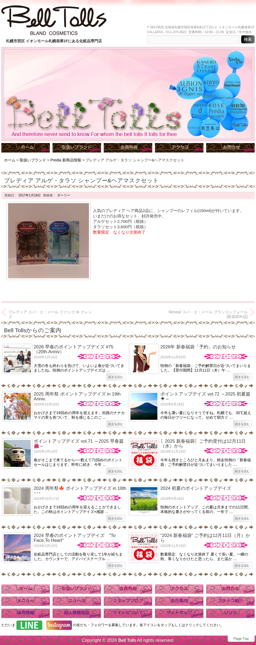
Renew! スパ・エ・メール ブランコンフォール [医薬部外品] (208, 314)
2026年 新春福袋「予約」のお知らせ (198, 346)
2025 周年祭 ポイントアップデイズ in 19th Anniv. (77, 396)
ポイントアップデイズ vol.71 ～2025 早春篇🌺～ (79, 444)
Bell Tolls (127, 640)
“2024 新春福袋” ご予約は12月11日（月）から (205, 538)
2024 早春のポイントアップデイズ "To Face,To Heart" (75, 538)
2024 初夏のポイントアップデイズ (195, 488)
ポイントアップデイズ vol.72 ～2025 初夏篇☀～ (205, 396)
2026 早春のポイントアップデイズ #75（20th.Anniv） (73, 349)
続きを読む (115, 377)
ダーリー (63, 195)
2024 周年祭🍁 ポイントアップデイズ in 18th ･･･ (80, 491)
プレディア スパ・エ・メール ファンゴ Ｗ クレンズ (50, 314)
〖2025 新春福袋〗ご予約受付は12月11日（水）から (203, 444)
